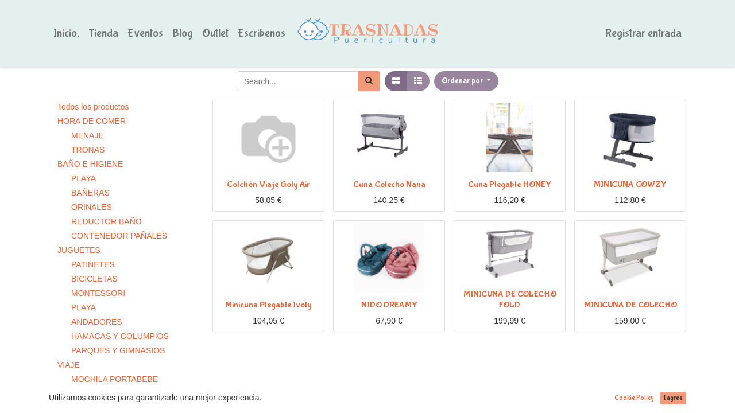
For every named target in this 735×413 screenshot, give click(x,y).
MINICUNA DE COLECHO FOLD (509, 299)
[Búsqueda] (369, 81)
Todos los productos (93, 106)
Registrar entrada (643, 33)
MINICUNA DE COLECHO (630, 304)
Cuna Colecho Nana (389, 184)
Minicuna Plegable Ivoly (268, 304)
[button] (466, 81)
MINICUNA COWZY (630, 184)
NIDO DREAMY (389, 304)
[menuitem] (66, 33)
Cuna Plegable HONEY (509, 184)
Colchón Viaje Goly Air (268, 184)
